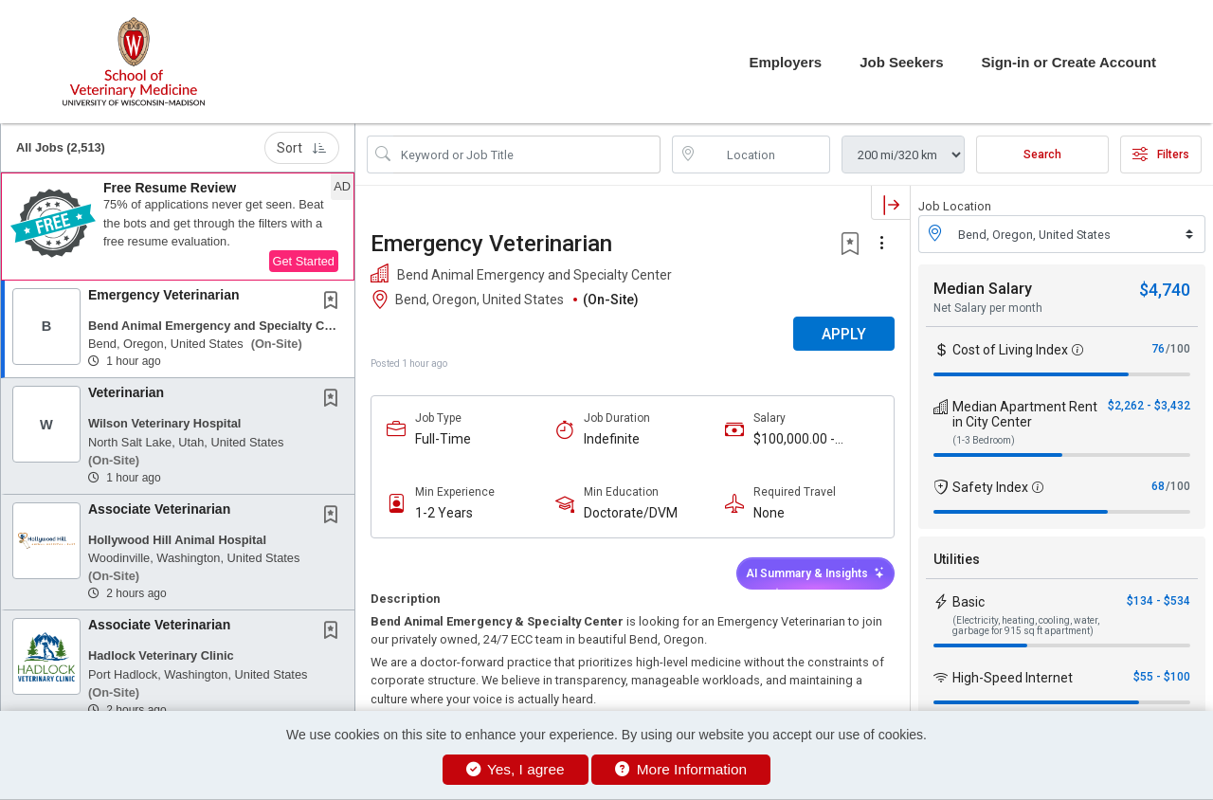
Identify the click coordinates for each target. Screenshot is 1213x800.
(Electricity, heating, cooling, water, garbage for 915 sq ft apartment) (1025, 625)
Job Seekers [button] (901, 62)
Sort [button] (302, 147)
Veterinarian (126, 392)
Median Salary (982, 289)
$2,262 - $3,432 (1149, 405)
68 (1158, 486)
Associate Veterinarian (159, 509)
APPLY (844, 334)
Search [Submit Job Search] (1042, 154)
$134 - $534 (1158, 601)
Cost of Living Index (1010, 349)
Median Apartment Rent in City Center (1024, 414)
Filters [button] (1160, 154)
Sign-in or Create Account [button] (1069, 62)
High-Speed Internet (1012, 677)
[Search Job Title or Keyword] (527, 154)
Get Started (304, 261)
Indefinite (612, 438)
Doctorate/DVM (631, 512)
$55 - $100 (1161, 676)
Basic (968, 601)
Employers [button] (785, 62)
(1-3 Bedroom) (983, 440)
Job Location (954, 206)
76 (1158, 348)
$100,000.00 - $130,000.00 (794, 439)
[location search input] (764, 154)
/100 (1178, 348)
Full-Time (443, 438)
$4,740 (1164, 290)
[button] (177, 227)
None (769, 512)
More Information (681, 769)
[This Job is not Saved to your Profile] (334, 302)
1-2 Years (444, 512)
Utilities (956, 559)
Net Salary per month (987, 308)
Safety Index (990, 487)
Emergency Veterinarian (164, 294)
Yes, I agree (515, 769)
